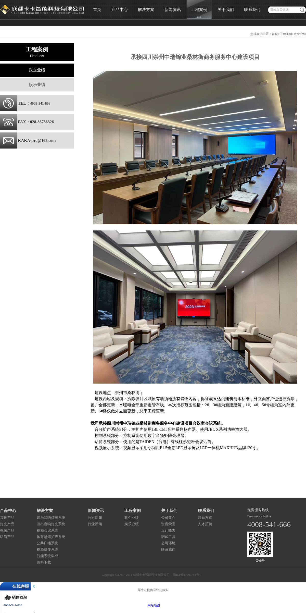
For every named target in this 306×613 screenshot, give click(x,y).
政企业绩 (300, 34)
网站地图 (153, 605)
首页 (97, 9)
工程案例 (286, 34)
